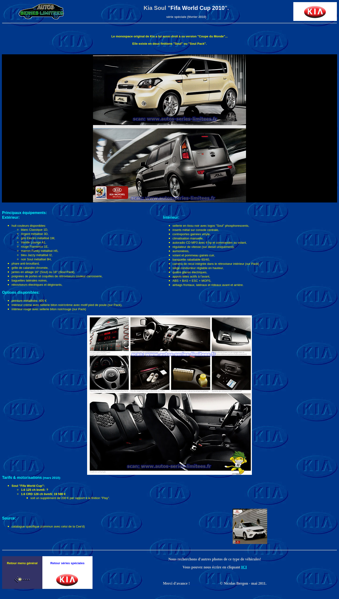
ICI (244, 567)
